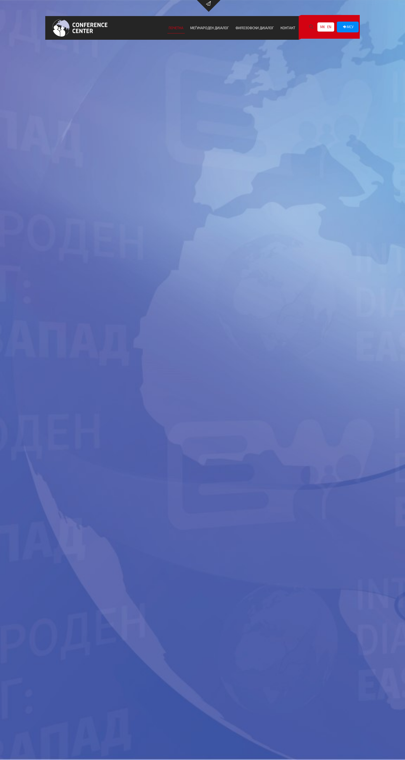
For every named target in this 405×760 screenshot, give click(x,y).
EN (329, 27)
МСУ (347, 27)
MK (322, 27)
